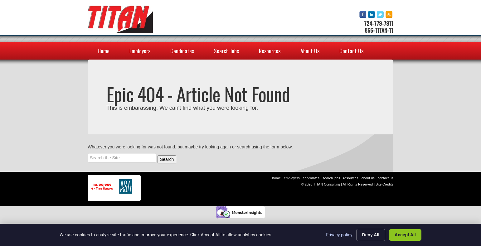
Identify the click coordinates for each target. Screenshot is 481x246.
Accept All (405, 234)
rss (389, 15)
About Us (309, 51)
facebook (363, 15)
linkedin (372, 15)
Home (103, 51)
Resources (269, 51)
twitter (381, 15)
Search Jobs (226, 51)
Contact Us (351, 51)
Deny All (371, 234)
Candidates (182, 51)
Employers (139, 51)
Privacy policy (339, 234)
